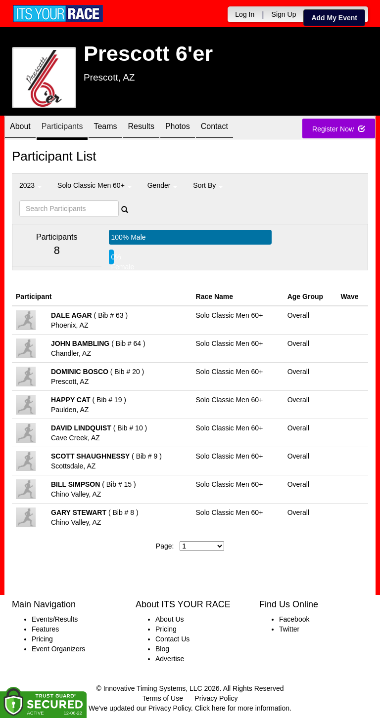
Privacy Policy (216, 698)
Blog (162, 649)
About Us (169, 619)
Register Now (338, 129)
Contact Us (172, 639)
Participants (62, 128)
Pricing (42, 639)
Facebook (294, 619)
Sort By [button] (208, 185)
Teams (105, 128)
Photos (177, 128)
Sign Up (284, 14)
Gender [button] (162, 185)
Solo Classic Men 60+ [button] (94, 185)
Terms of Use (162, 698)
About (20, 128)
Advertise (169, 659)
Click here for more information (242, 708)
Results (141, 128)
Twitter (289, 629)
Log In (244, 14)
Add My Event (334, 18)
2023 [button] (30, 185)
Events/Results (55, 619)
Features (45, 629)
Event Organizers (58, 649)
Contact (214, 128)
